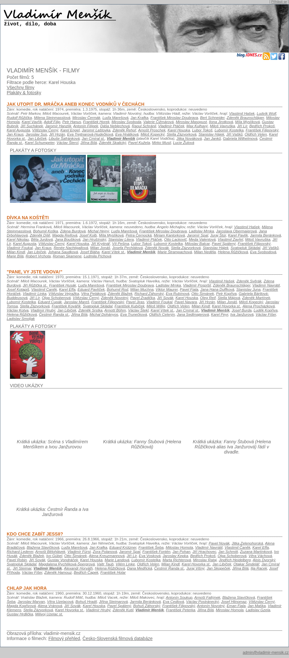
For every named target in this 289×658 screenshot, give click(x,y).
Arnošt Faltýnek (207, 597)
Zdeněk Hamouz (58, 572)
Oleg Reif (208, 298)
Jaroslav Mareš (76, 302)
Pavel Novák (219, 543)
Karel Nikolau (18, 239)
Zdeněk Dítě (40, 235)
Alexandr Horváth (78, 568)
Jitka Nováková (189, 138)
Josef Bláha (90, 252)
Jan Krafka (139, 117)
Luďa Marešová (115, 117)
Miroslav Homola (230, 610)
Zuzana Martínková (256, 551)
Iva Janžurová (242, 314)
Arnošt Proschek (152, 130)
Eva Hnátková (127, 134)
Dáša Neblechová (115, 126)
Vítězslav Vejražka (63, 293)
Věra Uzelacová (60, 601)
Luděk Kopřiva (266, 310)
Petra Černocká (139, 235)
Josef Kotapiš (18, 289)
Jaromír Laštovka (96, 130)
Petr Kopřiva (226, 293)
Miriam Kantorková (169, 235)
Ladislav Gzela (258, 610)
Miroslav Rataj (205, 560)
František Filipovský (262, 130)
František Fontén (156, 551)
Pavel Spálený (224, 243)
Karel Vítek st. (113, 252)
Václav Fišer (266, 314)
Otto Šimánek (202, 293)
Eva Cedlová (173, 601)
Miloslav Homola (179, 547)
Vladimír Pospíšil (197, 285)
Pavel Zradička (142, 298)
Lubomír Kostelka (229, 130)
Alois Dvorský (264, 560)
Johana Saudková (63, 252)
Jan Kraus (15, 134)
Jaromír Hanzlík (58, 126)
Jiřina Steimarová (113, 601)
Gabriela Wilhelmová (240, 138)
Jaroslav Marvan (31, 601)
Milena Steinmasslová (52, 117)
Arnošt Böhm (115, 310)
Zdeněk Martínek (256, 298)
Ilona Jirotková (221, 122)
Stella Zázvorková (181, 134)
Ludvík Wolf (266, 113)
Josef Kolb (88, 235)
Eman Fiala (236, 606)
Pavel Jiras (135, 302)
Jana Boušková (67, 239)
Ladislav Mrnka (201, 231)
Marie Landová (116, 560)
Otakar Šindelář (246, 564)
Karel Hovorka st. (226, 306)
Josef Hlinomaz (234, 601)
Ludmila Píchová (97, 256)
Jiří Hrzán (57, 134)
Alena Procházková (259, 306)
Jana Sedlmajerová (193, 314)
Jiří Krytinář (100, 243)
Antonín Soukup (179, 597)
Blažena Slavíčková (43, 547)
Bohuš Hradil (86, 601)
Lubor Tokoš (202, 130)
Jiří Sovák (165, 298)
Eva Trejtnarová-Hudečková (90, 134)
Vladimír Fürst (79, 551)
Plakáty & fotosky (24, 92)
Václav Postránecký (202, 601)
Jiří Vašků (234, 134)
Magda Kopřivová (21, 606)
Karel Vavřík (32, 122)
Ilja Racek (259, 568)
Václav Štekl (138, 310)
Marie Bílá (15, 256)
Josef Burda (242, 310)
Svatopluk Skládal (245, 248)
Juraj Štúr (218, 235)
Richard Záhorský (149, 293)
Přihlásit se (279, 2)
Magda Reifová (64, 235)
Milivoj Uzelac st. (49, 614)
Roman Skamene (67, 256)
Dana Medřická (139, 568)
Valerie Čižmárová (158, 122)
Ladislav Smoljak (21, 318)
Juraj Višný (195, 568)
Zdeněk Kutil (122, 610)
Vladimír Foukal (20, 248)
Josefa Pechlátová (127, 248)
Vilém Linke (125, 564)
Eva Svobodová (263, 252)
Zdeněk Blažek (120, 293)
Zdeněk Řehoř (124, 130)
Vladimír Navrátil (266, 285)
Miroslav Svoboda (126, 122)
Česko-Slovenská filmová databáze (118, 638)
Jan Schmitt (228, 551)
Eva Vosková (150, 556)
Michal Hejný (98, 231)
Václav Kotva (18, 310)
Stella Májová (229, 298)
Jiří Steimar (22, 568)
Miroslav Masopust (191, 122)
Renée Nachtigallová (71, 248)
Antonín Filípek (85, 126)
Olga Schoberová (56, 298)
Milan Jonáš (100, 248)
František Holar (113, 572)
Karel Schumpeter (39, 142)
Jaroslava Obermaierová (236, 231)
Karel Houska (179, 130)
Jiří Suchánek (32, 126)
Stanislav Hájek (211, 134)
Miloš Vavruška (222, 126)
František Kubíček (129, 306)
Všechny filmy (20, 87)
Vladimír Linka (34, 293)
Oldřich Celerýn (162, 314)
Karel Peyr (219, 314)
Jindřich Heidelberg (235, 560)
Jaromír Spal (197, 235)
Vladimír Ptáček (171, 126)
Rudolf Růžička (19, 117)
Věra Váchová (260, 556)
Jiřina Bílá (88, 142)
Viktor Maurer (167, 289)
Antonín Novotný (211, 606)
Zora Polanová (105, 551)
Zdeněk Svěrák (248, 281)
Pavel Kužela (139, 142)
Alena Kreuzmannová (106, 556)
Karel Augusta (18, 130)
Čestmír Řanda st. (54, 314)
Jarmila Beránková (265, 235)
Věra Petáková (93, 293)
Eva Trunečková (133, 314)
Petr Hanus (71, 122)
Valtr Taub (105, 564)
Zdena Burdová (73, 231)
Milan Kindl (16, 252)
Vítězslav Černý (45, 130)
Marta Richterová (176, 560)
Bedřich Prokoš (262, 126)
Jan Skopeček (218, 568)
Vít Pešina (120, 243)
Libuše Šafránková (64, 138)
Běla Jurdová (42, 239)
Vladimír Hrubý (43, 310)
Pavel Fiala (189, 289)
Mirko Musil (161, 142)
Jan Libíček (37, 138)
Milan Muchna (142, 289)
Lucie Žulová (183, 142)
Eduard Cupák (50, 302)
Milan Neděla (205, 252)
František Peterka (180, 610)
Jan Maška (257, 606)
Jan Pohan (181, 551)
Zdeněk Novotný (114, 298)
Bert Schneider (212, 117)
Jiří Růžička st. (35, 285)
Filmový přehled (64, 638)
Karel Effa (67, 289)
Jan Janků (212, 138)
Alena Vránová (50, 606)
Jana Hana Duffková (217, 289)
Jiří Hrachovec (205, 551)
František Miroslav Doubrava (174, 117)
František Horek (96, 122)
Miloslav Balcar (197, 243)
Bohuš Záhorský (146, 606)
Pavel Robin (17, 560)
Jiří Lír (242, 126)
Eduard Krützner (122, 547)
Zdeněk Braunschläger (245, 117)
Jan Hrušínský (94, 239)
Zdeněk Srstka (90, 310)
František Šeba (150, 547)
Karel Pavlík (238, 235)
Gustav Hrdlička (20, 614)
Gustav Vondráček (62, 560)
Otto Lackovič (175, 239)
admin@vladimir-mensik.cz (266, 652)
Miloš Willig (155, 306)
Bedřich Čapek (86, 572)
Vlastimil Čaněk (44, 289)
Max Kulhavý (197, 126)
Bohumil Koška (45, 231)
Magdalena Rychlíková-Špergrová (66, 564)
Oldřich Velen (256, 134)
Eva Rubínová (177, 293)
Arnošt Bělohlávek (50, 551)
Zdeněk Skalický (112, 142)
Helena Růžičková (233, 252)
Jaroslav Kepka (175, 556)
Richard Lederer (20, 551)
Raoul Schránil (144, 126)
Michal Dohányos (104, 314)
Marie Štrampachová (174, 252)
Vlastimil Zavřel (230, 239)
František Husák (62, 285)
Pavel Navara (186, 302)
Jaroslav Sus (36, 134)
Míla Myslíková (247, 122)
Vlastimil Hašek (242, 113)
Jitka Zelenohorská (247, 543)
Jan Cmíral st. (93, 138)
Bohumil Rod (117, 289)
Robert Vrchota (38, 256)
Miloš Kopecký (153, 134)
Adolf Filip (52, 122)
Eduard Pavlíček (91, 289)
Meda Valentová (202, 239)
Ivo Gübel (54, 556)
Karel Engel (69, 130)
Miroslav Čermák (86, 117)
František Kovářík (66, 306)
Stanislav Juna (248, 289)
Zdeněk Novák (157, 248)
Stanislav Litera (121, 239)
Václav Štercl (67, 142)
